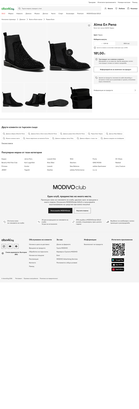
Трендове (92, 2)
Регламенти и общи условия (67, 376)
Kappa (4, 272)
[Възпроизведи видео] (69, 52)
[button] (24, 52)
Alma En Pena (105, 24)
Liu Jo (95, 283)
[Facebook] (16, 359)
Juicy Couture (120, 279)
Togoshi (27, 283)
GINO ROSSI (97, 276)
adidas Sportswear (99, 279)
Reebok (118, 276)
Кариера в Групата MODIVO (67, 365)
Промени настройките (31, 391)
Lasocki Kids (51, 272)
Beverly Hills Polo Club (9, 276)
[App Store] (117, 378)
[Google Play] (117, 373)
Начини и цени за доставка (39, 357)
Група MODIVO (62, 361)
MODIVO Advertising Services (67, 372)
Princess (4, 279)
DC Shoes (118, 272)
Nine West (50, 276)
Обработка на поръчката (38, 365)
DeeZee (50, 283)
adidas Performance (77, 283)
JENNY (4, 283)
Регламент (18, 391)
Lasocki (49, 279)
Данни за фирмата (63, 357)
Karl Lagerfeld (29, 276)
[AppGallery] (117, 382)
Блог (58, 368)
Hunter (26, 279)
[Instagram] (4, 359)
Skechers (73, 276)
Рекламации (33, 372)
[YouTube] (10, 359)
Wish (71, 272)
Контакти (32, 376)
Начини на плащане (36, 368)
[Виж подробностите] (135, 90)
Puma (95, 272)
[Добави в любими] (89, 25)
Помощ (134, 2)
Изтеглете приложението (107, 2)
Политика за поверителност (49, 391)
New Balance (74, 279)
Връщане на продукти (37, 361)
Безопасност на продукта (93, 357)
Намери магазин (124, 2)
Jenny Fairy (28, 272)
